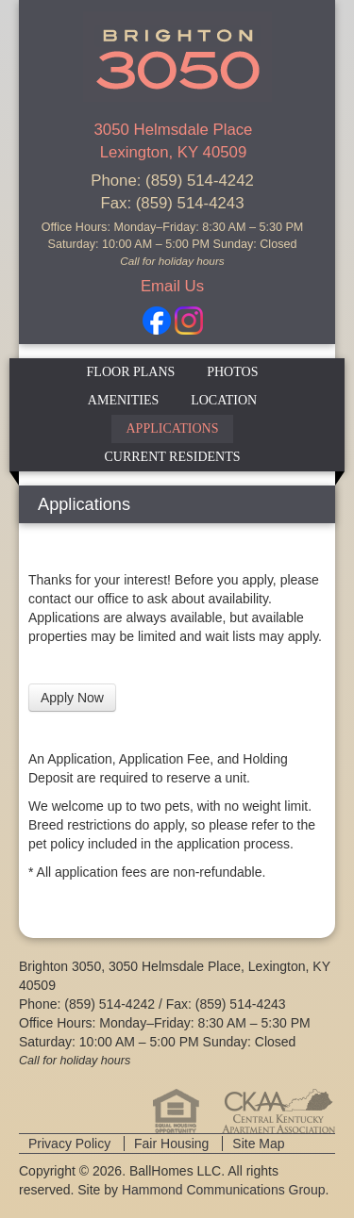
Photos (232, 372)
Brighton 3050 (177, 56)
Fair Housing (171, 1143)
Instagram (189, 320)
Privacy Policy (69, 1143)
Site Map (258, 1143)
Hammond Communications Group (224, 1189)
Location (224, 400)
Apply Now (72, 697)
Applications (172, 428)
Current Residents (172, 457)
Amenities (123, 400)
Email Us (172, 286)
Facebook (157, 320)
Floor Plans (131, 372)
